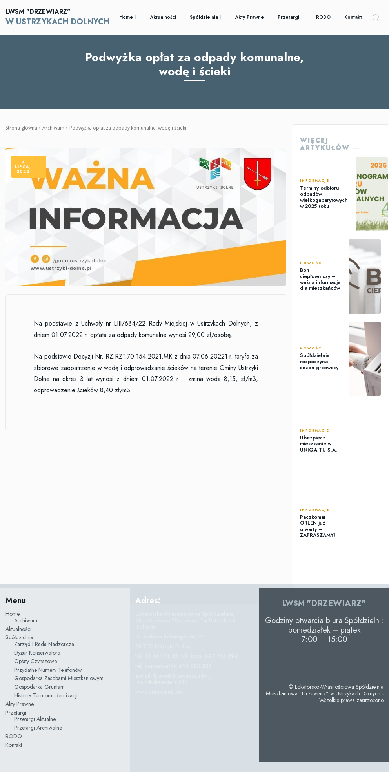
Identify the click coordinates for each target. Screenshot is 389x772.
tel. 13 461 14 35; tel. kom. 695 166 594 (186, 656)
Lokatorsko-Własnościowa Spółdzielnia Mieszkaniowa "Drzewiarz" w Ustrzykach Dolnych (185, 620)
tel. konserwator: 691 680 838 (173, 666)
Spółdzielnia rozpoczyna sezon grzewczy (319, 361)
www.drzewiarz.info (159, 692)
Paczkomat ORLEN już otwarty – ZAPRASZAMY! (317, 526)
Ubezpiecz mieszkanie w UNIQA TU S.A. (317, 443)
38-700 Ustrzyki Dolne (163, 646)
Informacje (314, 182)
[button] (376, 17)
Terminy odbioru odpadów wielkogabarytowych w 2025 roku (323, 197)
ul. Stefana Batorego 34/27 (170, 636)
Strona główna (21, 127)
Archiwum (53, 127)
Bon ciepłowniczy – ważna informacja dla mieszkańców (320, 279)
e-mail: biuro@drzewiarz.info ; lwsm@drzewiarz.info (173, 679)
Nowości (312, 264)
